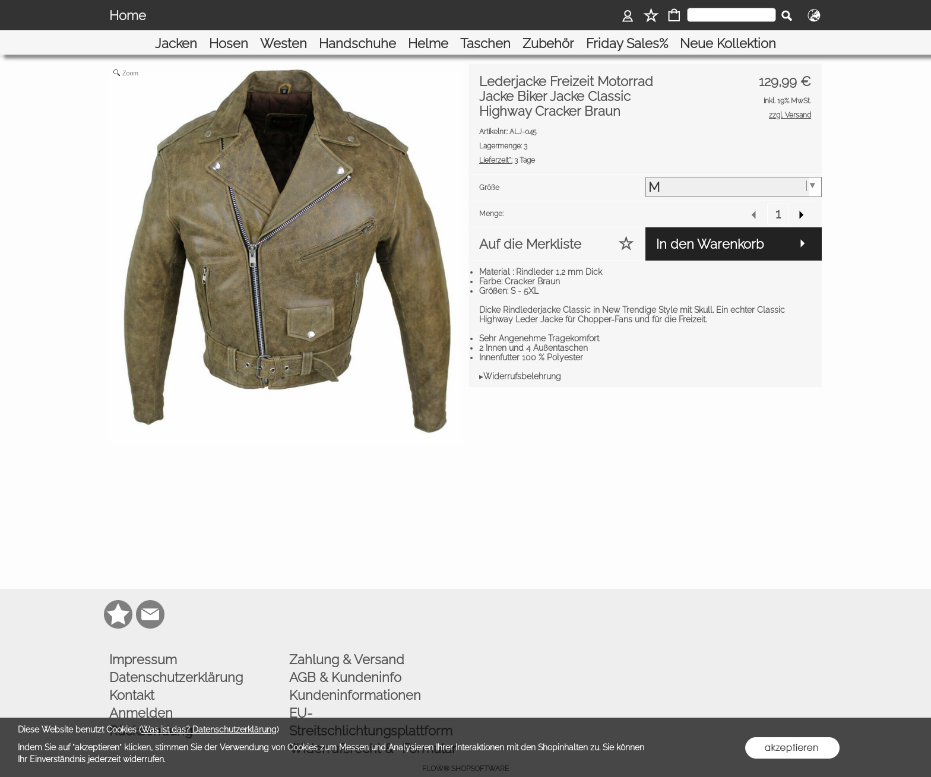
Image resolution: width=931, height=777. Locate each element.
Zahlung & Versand (346, 643)
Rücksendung (150, 714)
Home (127, 15)
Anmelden (141, 696)
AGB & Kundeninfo (345, 660)
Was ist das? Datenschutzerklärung (209, 729)
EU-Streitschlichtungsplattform (370, 705)
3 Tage (507, 143)
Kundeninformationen (355, 678)
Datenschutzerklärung (176, 660)
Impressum (143, 643)
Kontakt (131, 678)
